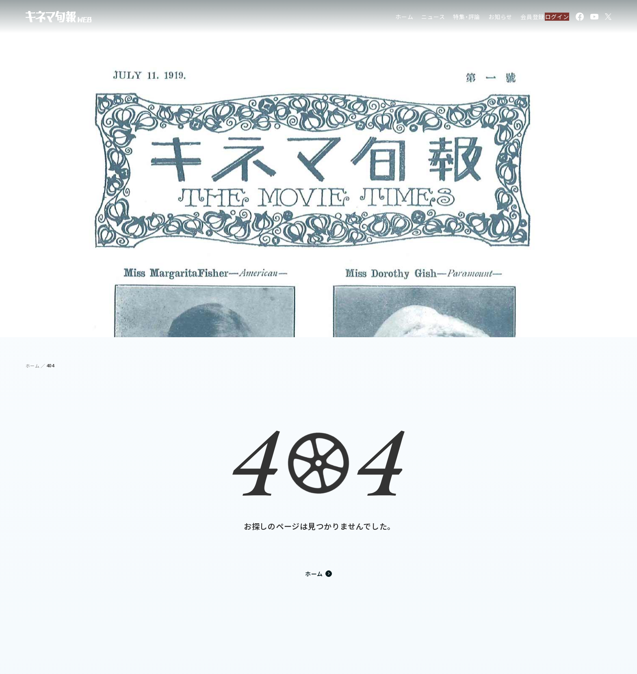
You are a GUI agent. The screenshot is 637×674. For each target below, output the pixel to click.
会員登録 (515, 18)
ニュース (416, 18)
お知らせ (483, 18)
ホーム (387, 18)
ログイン (552, 18)
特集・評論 (450, 18)
